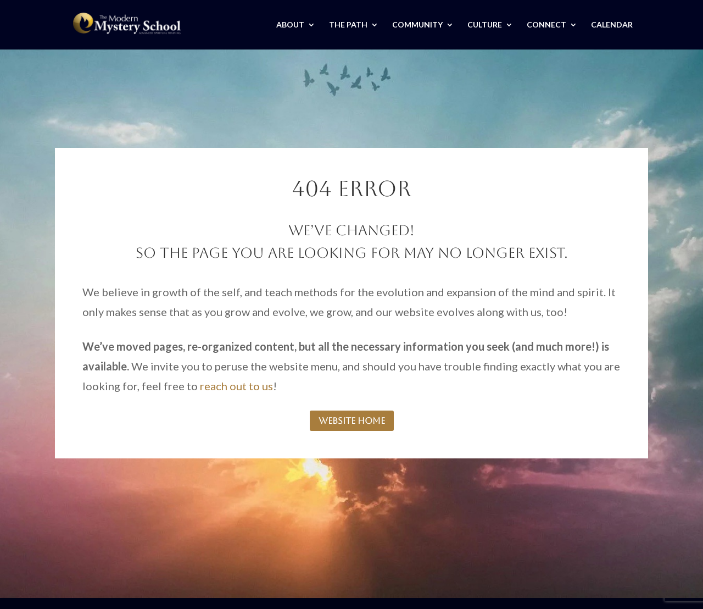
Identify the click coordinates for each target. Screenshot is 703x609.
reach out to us (236, 385)
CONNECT (546, 25)
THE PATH (348, 25)
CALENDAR (612, 25)
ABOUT (290, 25)
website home (352, 421)
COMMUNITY (417, 25)
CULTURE (484, 25)
